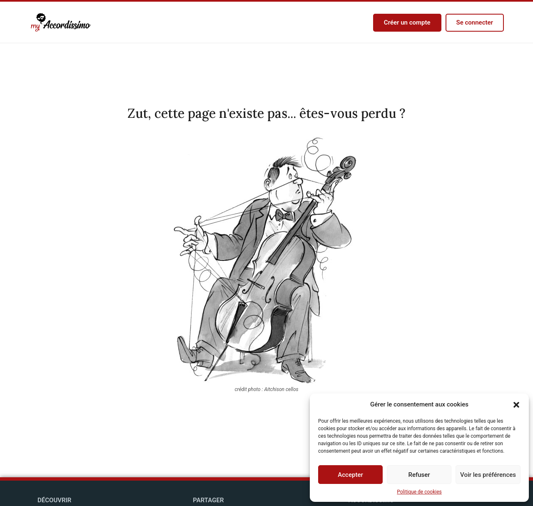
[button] (516, 404)
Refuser (419, 475)
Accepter (350, 475)
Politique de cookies (419, 492)
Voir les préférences (488, 475)
